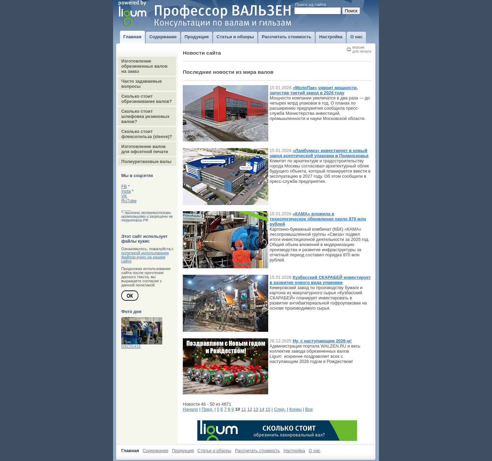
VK (124, 196)
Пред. (207, 409)
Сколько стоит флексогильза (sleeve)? (146, 134)
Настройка (294, 450)
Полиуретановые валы (146, 161)
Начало (190, 409)
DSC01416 (130, 346)
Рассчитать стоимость (257, 450)
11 (243, 409)
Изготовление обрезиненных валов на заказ (144, 66)
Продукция (183, 450)
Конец (295, 409)
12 (249, 409)
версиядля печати (361, 49)
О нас (314, 450)
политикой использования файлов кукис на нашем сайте (145, 257)
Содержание (155, 450)
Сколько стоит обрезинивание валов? (146, 99)
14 (261, 409)
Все (309, 409)
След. (280, 409)
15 (267, 409)
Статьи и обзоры (214, 450)
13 (255, 409)
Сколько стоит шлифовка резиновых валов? (145, 116)
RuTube (129, 201)
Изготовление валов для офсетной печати (144, 149)
